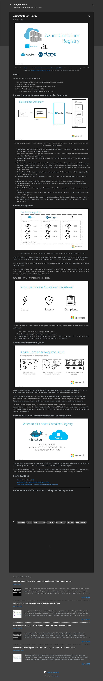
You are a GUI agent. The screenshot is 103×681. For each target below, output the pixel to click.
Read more (86, 597)
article (25, 68)
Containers (21, 522)
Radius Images (55, 676)
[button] (89, 16)
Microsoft (70, 522)
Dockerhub (50, 522)
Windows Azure (81, 522)
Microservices (60, 522)
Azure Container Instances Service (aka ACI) (48, 68)
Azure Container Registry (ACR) (40, 70)
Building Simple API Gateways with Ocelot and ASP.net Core (36, 603)
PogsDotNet (20, 4)
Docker (29, 522)
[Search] (92, 5)
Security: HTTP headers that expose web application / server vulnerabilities (42, 581)
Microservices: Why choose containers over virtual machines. (33, 482)
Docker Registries (39, 522)
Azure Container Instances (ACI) (25, 480)
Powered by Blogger (51, 672)
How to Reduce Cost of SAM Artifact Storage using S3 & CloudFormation (42, 626)
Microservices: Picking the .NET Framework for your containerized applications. (37, 484)
